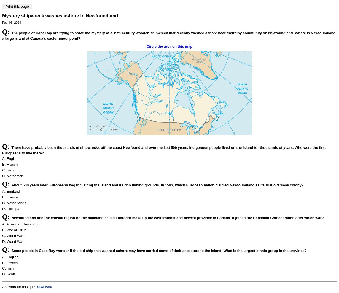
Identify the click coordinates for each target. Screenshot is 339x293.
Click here (44, 287)
